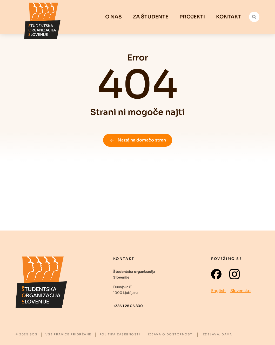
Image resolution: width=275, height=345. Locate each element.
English (218, 290)
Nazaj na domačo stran (137, 140)
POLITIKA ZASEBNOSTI (119, 334)
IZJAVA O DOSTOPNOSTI (170, 334)
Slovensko (240, 290)
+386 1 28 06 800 (128, 306)
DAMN (227, 334)
